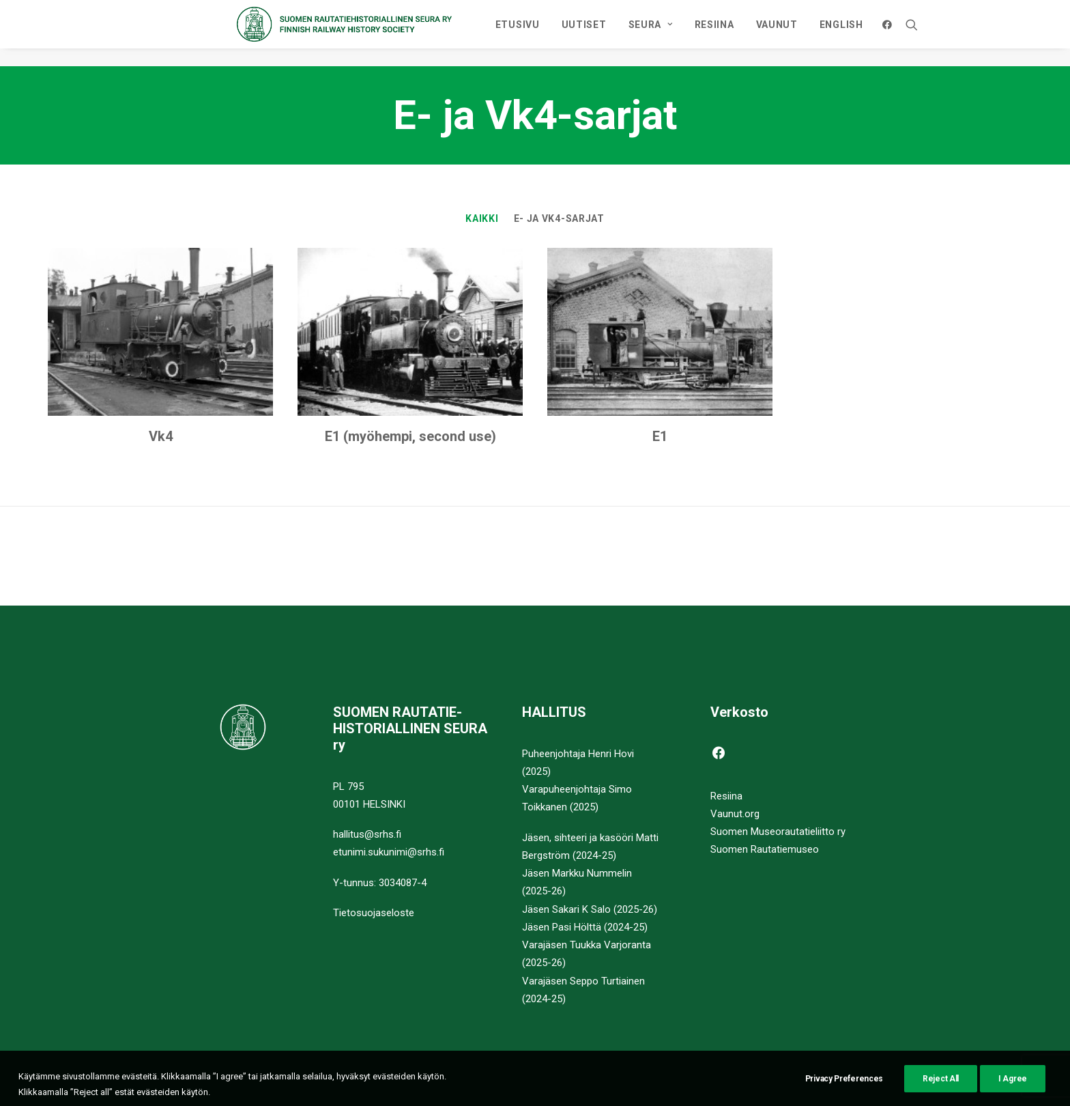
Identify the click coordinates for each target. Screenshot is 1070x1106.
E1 (659, 437)
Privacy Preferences (844, 1095)
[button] (981, 33)
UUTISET (675, 33)
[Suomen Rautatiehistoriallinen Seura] (382, 33)
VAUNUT (868, 33)
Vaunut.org (735, 814)
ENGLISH (933, 33)
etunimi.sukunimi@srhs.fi (388, 853)
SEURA (742, 33)
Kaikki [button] (481, 219)
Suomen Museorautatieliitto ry (777, 831)
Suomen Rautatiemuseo (764, 850)
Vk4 (161, 437)
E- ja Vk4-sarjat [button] (559, 219)
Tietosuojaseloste (373, 913)
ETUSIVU (609, 33)
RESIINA (806, 33)
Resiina (726, 796)
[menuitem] (609, 33)
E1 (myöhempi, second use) (410, 437)
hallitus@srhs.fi (367, 834)
